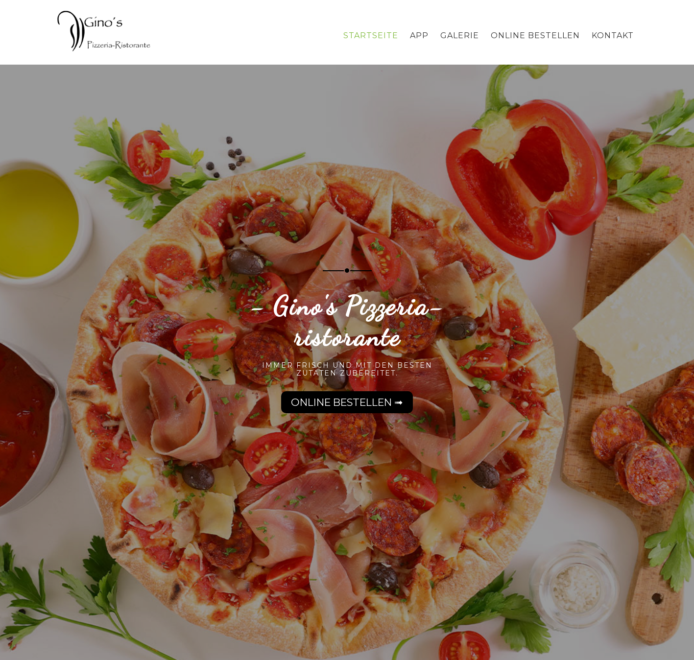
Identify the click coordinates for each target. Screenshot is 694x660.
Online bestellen (535, 36)
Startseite (370, 36)
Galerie (459, 36)
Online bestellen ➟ (347, 402)
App (419, 36)
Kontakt (613, 36)
